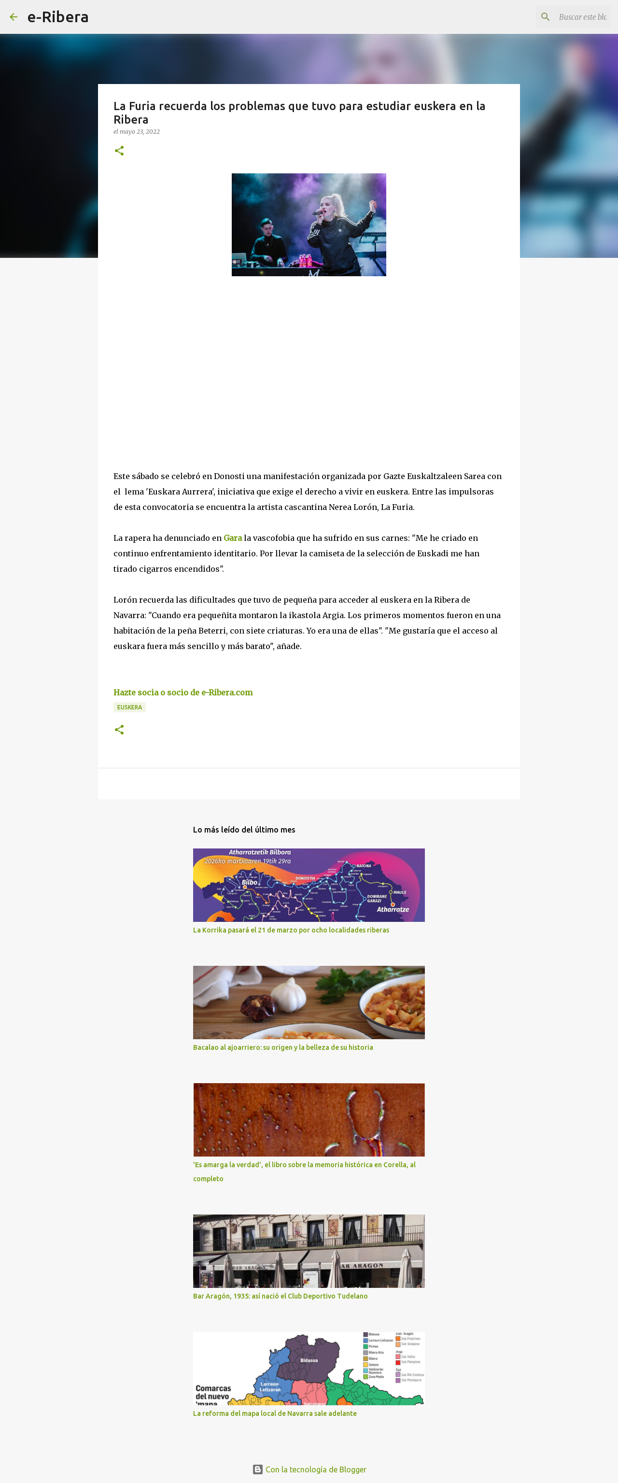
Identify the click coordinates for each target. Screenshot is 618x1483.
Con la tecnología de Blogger (309, 1469)
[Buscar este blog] (559, 16)
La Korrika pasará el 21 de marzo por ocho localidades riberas (291, 930)
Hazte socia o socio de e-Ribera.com (183, 692)
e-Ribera (58, 16)
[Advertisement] (185, 372)
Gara (234, 538)
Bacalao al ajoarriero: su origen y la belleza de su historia (283, 1047)
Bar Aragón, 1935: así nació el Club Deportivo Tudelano (280, 1296)
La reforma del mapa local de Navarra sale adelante (275, 1413)
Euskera (129, 707)
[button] (119, 151)
